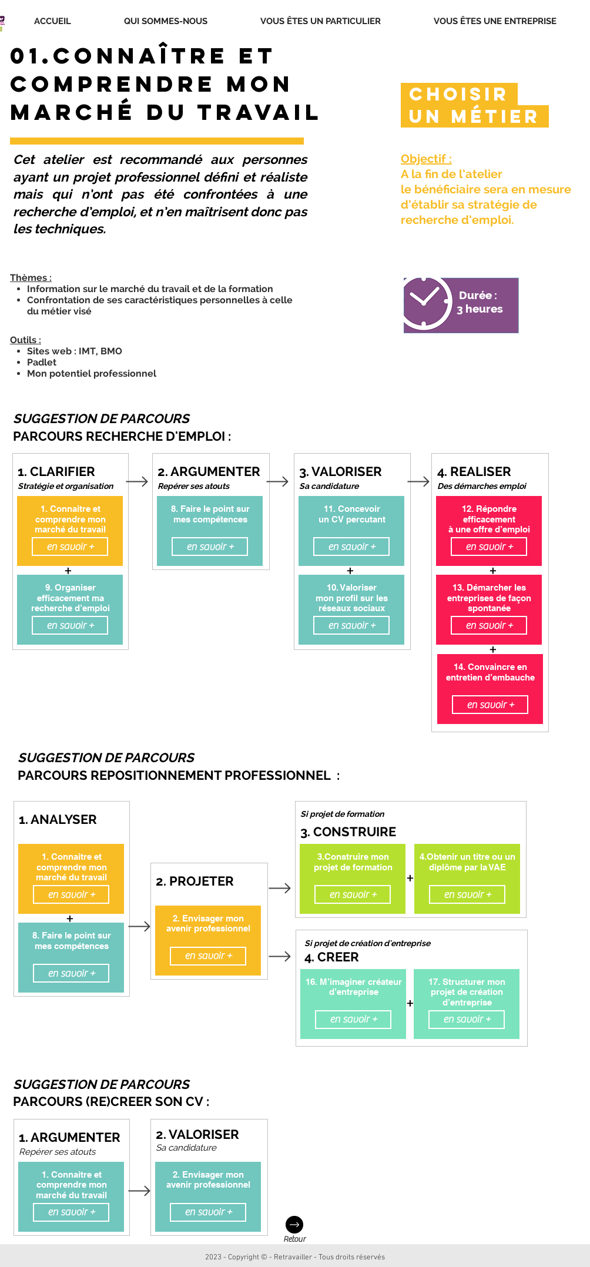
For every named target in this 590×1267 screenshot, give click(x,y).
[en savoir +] (70, 546)
